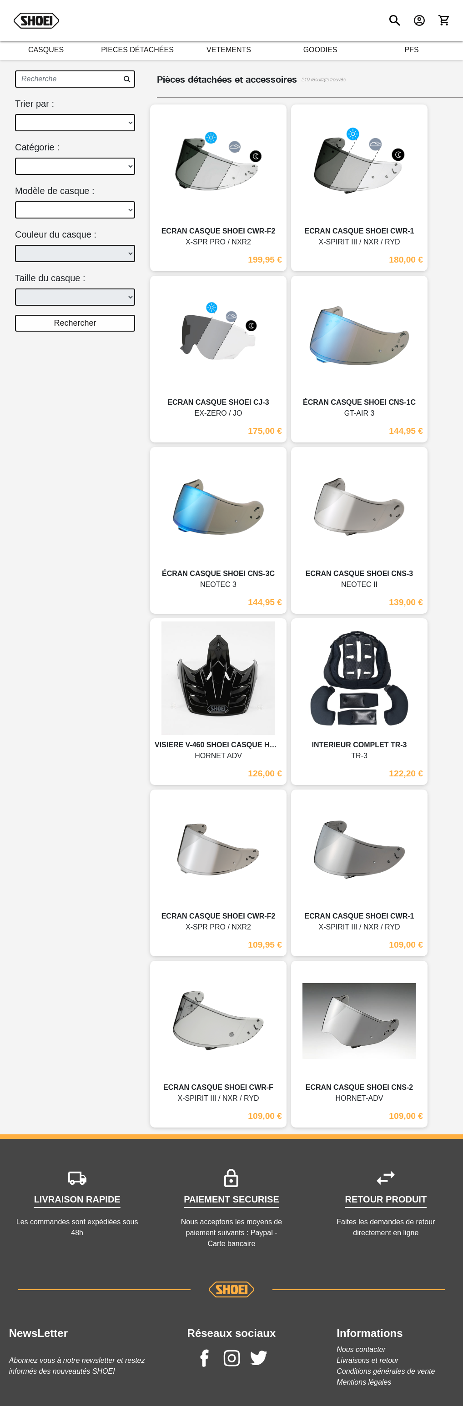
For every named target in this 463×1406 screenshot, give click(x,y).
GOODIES (320, 50)
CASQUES (46, 50)
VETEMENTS (228, 50)
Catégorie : (37, 147)
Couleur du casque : (55, 234)
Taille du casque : (50, 278)
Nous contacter (361, 1349)
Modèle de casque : (55, 191)
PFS (411, 50)
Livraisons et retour (367, 1360)
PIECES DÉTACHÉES (137, 50)
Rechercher (75, 323)
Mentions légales (364, 1382)
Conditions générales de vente (386, 1371)
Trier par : (34, 104)
